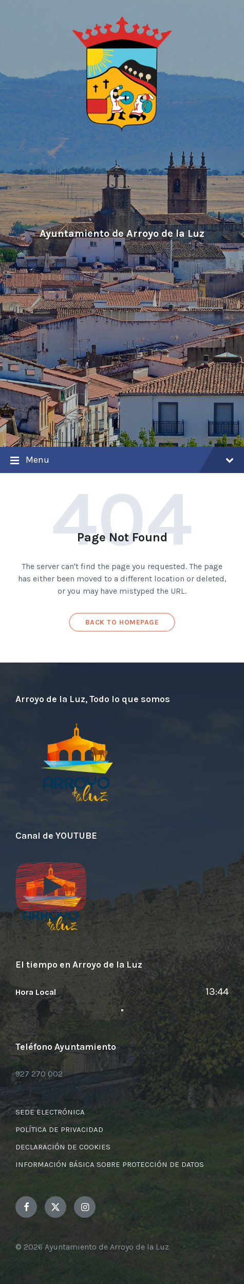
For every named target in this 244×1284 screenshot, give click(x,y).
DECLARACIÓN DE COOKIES (62, 1146)
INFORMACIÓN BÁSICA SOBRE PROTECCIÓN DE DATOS (109, 1164)
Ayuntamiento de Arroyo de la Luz (122, 233)
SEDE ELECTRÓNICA (50, 1112)
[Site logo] (122, 130)
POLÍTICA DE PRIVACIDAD (59, 1129)
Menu (122, 460)
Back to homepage (122, 622)
